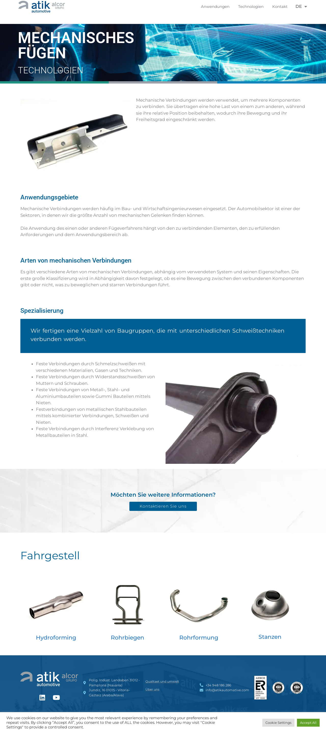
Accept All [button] (308, 723)
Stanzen (270, 636)
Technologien (252, 6)
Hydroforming (56, 637)
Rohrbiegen (127, 637)
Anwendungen (216, 6)
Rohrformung (198, 637)
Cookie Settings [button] (278, 723)
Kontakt (280, 6)
